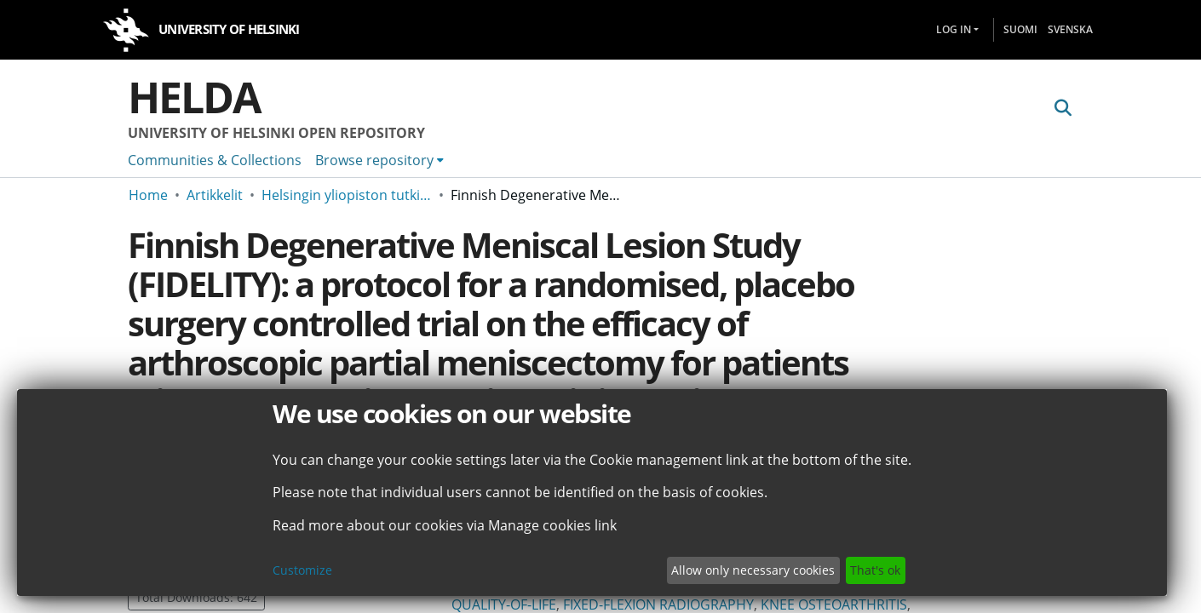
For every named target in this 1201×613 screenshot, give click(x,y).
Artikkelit (215, 195)
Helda (194, 97)
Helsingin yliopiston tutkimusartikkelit (346, 195)
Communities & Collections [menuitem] (215, 160)
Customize (302, 570)
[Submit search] (1062, 108)
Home (148, 195)
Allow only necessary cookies (753, 570)
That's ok (875, 570)
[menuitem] (379, 160)
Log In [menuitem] (953, 29)
